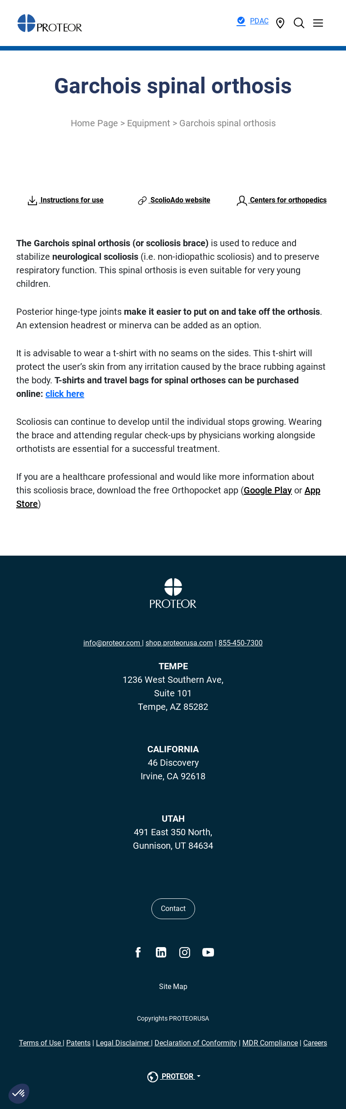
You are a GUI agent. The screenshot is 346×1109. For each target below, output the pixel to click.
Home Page (94, 123)
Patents (78, 1043)
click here (65, 393)
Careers (315, 1043)
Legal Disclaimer (123, 1043)
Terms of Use (41, 1043)
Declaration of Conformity (196, 1043)
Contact (173, 908)
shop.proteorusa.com (179, 643)
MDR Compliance (270, 1043)
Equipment (148, 123)
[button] (19, 1093)
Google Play (268, 490)
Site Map (173, 986)
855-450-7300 (241, 643)
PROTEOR (170, 1077)
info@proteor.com (112, 643)
